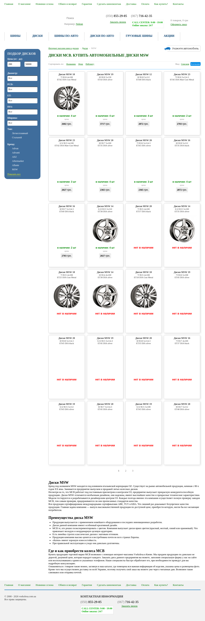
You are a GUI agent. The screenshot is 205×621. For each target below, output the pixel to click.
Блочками (195, 64)
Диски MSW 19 (105, 77)
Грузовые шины (139, 35)
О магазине (24, 3)
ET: (9, 95)
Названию (71, 64)
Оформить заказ (179, 24)
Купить (66, 130)
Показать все (14, 174)
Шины (15, 35)
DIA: (10, 106)
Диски (37, 35)
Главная (8, 3)
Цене (80, 64)
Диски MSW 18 (66, 77)
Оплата (145, 3)
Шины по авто (66, 35)
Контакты (178, 3)
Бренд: (11, 144)
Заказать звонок (130, 606)
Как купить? (161, 3)
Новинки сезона (44, 3)
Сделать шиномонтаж (109, 3)
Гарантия (87, 3)
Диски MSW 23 (182, 77)
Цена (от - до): (15, 59)
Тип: (10, 129)
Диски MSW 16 (182, 143)
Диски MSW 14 (105, 209)
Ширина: (12, 117)
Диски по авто (102, 35)
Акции (169, 35)
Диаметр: (12, 73)
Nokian (79, 24)
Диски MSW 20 (105, 143)
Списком (185, 64)
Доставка (131, 3)
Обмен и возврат (67, 3)
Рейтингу (90, 64)
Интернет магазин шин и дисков (63, 48)
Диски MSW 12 (143, 77)
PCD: (10, 84)
